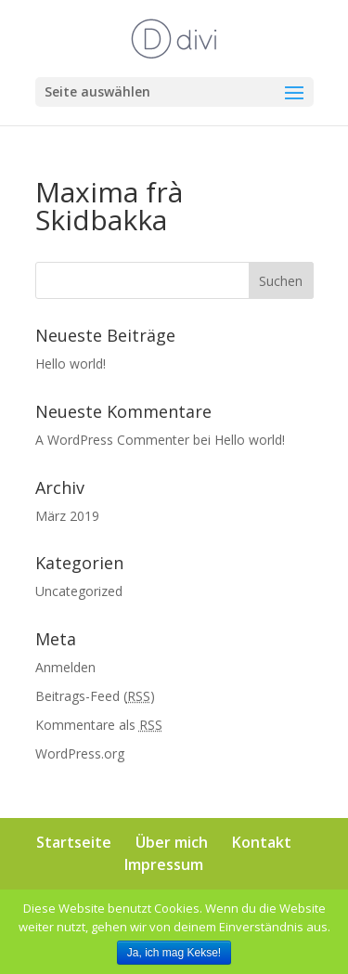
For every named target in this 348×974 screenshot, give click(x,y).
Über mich (171, 842)
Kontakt (261, 842)
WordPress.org (79, 753)
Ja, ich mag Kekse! (174, 952)
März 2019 (67, 516)
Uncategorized (78, 591)
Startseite (73, 842)
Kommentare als (98, 725)
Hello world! (70, 363)
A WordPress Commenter (112, 439)
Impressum (163, 864)
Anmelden (65, 667)
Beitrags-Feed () (95, 696)
